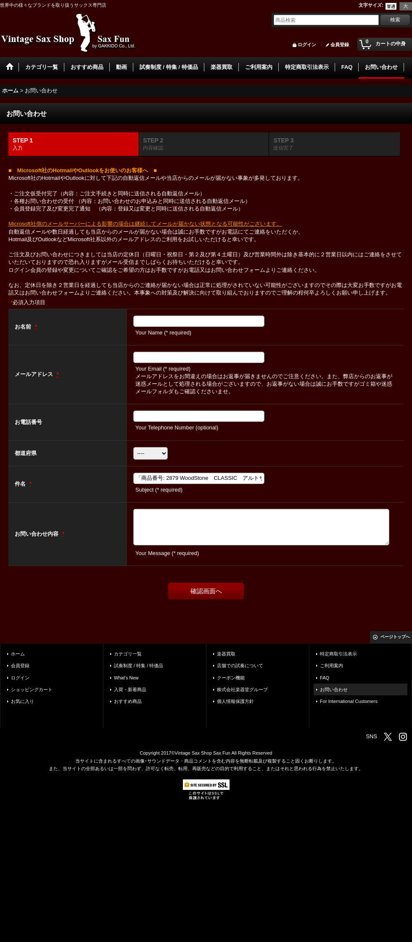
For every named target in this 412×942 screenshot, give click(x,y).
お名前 (24, 327)
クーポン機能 (231, 677)
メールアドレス (35, 374)
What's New (126, 677)
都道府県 (26, 453)
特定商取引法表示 (338, 653)
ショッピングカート (32, 689)
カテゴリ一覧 (128, 653)
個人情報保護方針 (235, 701)
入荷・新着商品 (130, 689)
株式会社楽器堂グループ (242, 689)
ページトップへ (395, 636)
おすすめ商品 (128, 701)
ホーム (18, 653)
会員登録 (339, 44)
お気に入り (22, 701)
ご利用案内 (331, 665)
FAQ (324, 677)
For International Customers (349, 701)
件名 (21, 484)
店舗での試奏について (240, 665)
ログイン (307, 44)
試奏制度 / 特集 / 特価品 (138, 665)
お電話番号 (28, 422)
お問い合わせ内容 (37, 534)
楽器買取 (226, 653)
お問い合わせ (334, 689)
